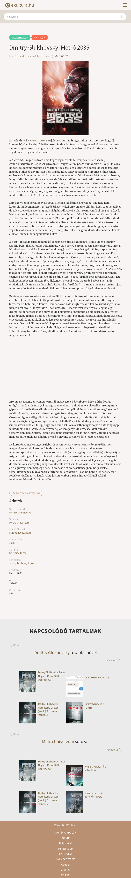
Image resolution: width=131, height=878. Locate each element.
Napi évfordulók (65, 832)
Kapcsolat (65, 854)
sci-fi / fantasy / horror (22, 563)
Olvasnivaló (20, 37)
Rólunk (65, 837)
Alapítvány (65, 843)
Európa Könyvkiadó (20, 532)
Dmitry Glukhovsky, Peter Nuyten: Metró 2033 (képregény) (42, 676)
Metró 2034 (38, 140)
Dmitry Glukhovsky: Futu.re (85, 705)
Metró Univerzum (19, 522)
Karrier (65, 864)
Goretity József (18, 553)
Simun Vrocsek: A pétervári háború (84, 795)
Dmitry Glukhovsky (20, 512)
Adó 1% (65, 870)
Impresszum (65, 848)
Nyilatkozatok (65, 859)
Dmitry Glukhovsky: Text (88, 677)
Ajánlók (39, 37)
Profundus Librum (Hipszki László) (33, 56)
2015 (12, 542)
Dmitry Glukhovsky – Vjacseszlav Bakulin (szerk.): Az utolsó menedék (39, 709)
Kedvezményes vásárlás (26, 493)
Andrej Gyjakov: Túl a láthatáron (86, 768)
